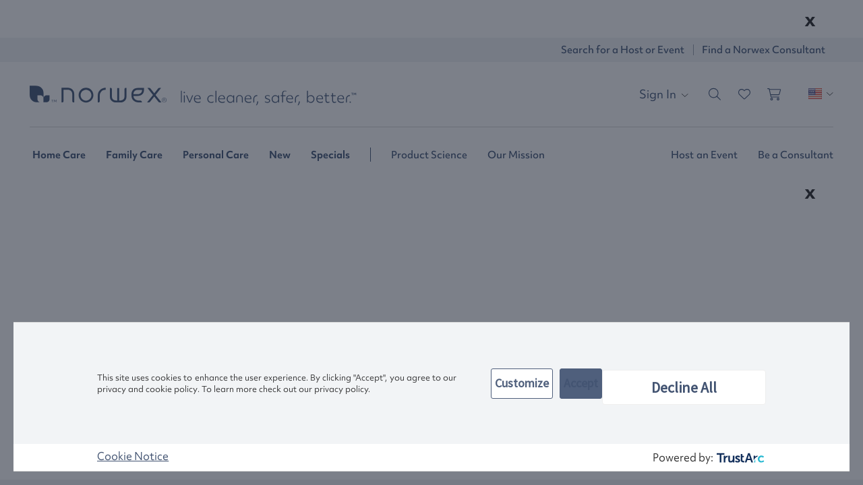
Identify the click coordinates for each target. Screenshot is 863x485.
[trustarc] (739, 457)
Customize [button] (522, 383)
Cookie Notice (133, 456)
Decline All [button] (684, 387)
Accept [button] (581, 383)
